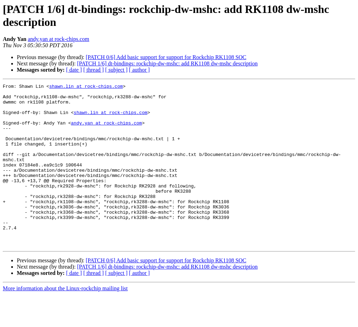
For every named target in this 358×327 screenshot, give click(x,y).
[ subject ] (116, 70)
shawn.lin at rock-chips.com (86, 87)
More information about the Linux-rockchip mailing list (65, 321)
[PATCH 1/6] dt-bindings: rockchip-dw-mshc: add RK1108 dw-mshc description (167, 63)
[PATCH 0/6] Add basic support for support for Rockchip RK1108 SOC (166, 57)
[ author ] (139, 70)
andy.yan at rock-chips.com (58, 39)
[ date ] (74, 70)
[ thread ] (93, 70)
